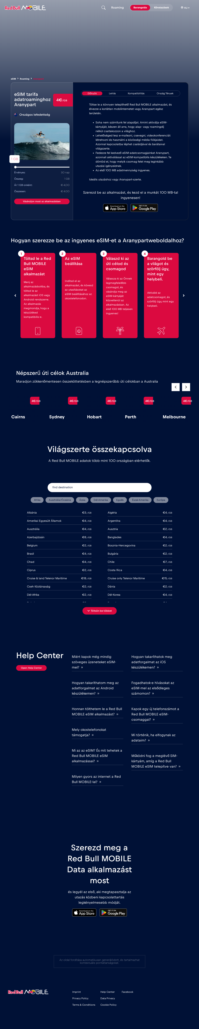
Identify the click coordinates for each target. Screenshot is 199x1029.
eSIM (13, 79)
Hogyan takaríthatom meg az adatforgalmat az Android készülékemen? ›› (95, 688)
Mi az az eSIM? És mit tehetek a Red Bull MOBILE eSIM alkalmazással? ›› (97, 756)
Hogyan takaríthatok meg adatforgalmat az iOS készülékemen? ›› (151, 662)
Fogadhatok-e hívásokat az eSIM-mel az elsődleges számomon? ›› (152, 688)
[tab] (92, 93)
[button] (186, 387)
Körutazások (161, 7)
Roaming (24, 79)
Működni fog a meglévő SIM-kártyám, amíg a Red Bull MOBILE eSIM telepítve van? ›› (155, 761)
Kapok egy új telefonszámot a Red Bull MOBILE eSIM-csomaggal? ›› (155, 714)
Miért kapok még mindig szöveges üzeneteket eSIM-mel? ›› (94, 662)
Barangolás (140, 7)
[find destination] (100, 487)
